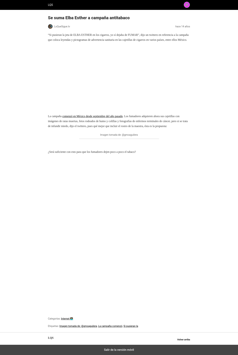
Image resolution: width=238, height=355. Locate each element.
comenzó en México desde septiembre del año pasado (92, 116)
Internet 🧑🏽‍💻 (67, 318)
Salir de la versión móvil (119, 349)
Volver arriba (183, 339)
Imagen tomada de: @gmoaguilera (78, 326)
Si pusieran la (130, 326)
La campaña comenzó (110, 326)
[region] (119, 81)
